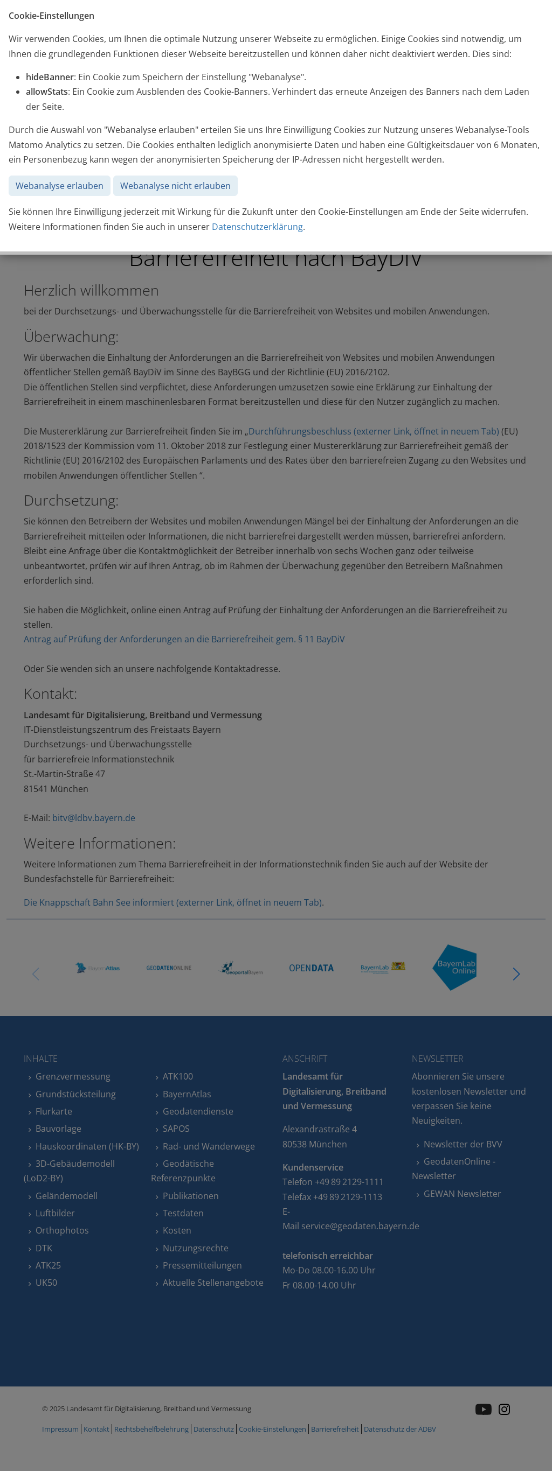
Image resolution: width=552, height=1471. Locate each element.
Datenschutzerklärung (257, 227)
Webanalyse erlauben (60, 186)
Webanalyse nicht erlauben (175, 186)
